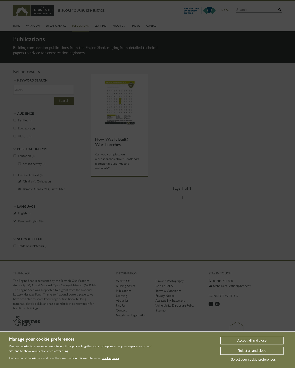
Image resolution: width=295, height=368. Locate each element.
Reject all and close (252, 350)
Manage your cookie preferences (42, 339)
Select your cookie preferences (253, 359)
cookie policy (110, 358)
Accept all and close (252, 340)
